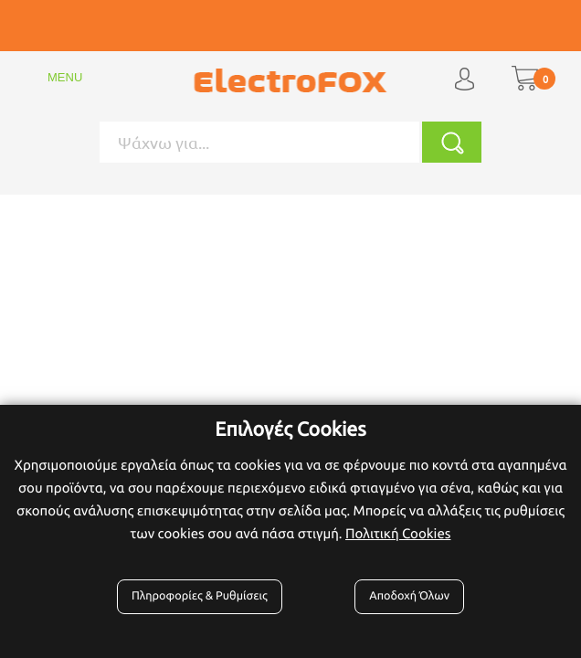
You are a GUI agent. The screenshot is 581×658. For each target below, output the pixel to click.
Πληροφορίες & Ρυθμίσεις (200, 595)
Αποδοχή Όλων (409, 595)
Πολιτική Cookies (397, 533)
